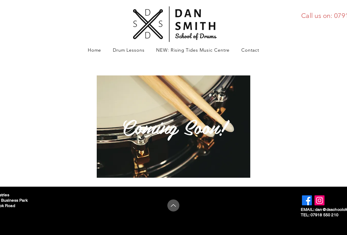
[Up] (173, 205)
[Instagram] (319, 200)
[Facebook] (307, 200)
